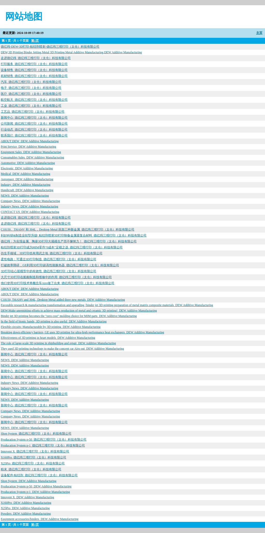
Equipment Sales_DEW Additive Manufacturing (31, 152)
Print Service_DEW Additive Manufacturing (28, 146)
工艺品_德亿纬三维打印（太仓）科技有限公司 (32, 111)
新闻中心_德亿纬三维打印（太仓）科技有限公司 (34, 117)
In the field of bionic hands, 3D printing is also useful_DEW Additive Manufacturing (54, 321)
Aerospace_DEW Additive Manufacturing (27, 179)
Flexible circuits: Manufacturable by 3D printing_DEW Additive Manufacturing (50, 327)
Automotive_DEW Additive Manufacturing (28, 163)
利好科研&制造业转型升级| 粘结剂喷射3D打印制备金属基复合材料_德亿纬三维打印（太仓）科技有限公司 (73, 235)
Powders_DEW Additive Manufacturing (26, 513)
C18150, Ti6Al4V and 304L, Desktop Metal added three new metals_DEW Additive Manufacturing (63, 299)
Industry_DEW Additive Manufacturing (25, 184)
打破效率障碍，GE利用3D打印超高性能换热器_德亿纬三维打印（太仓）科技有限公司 (60, 265)
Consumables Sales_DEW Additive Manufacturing (32, 157)
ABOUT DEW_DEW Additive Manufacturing (29, 141)
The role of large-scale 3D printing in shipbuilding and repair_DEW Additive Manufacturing (58, 343)
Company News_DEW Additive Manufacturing (30, 201)
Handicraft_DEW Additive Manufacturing (27, 190)
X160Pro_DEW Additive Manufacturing (26, 503)
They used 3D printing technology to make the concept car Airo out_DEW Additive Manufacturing (62, 348)
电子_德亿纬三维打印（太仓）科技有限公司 (31, 88)
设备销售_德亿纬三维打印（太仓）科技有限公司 (34, 70)
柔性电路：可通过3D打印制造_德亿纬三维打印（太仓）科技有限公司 (48, 259)
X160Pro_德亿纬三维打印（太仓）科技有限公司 (33, 457)
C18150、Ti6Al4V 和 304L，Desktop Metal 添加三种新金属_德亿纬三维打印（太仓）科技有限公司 (67, 229)
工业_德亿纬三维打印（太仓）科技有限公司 (31, 105)
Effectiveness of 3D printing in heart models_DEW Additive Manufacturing (48, 338)
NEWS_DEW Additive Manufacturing (25, 195)
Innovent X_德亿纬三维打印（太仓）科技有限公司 (35, 451)
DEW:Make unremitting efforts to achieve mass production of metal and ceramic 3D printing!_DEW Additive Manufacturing (79, 310)
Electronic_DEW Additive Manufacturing (27, 168)
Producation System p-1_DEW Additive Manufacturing (35, 492)
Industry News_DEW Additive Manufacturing (29, 206)
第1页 (35, 40)
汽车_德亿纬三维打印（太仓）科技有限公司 (31, 82)
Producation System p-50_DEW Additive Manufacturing (36, 486)
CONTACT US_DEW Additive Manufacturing (30, 212)
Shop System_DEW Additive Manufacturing (28, 481)
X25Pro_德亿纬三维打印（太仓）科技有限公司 (33, 463)
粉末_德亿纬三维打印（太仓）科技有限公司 (31, 469)
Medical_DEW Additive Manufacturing (25, 174)
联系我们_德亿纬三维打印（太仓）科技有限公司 (34, 135)
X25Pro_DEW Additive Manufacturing (25, 508)
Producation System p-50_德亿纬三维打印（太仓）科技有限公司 (43, 439)
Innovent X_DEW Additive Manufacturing (27, 497)
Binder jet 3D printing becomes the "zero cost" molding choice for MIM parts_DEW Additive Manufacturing (69, 316)
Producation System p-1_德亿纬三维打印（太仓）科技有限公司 (43, 445)
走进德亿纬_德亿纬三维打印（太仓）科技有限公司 (36, 58)
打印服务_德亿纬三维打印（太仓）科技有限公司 (34, 64)
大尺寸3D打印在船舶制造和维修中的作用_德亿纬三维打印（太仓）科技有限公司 (56, 277)
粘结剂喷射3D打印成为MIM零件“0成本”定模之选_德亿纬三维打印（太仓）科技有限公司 (62, 247)
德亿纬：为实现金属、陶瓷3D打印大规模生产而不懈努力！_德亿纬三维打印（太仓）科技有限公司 (69, 241)
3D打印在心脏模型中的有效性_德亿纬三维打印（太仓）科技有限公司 (48, 271)
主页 (259, 33)
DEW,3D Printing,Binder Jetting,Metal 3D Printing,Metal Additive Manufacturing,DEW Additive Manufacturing (71, 52)
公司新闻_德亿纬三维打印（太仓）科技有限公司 (34, 123)
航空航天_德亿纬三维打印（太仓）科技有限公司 (34, 100)
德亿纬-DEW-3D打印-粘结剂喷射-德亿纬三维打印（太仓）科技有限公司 (50, 46)
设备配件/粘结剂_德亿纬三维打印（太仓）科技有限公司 (39, 475)
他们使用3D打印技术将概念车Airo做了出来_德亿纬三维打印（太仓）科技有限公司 (57, 283)
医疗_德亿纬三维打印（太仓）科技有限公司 (31, 94)
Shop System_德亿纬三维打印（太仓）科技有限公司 (36, 433)
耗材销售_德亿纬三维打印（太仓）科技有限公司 (34, 76)
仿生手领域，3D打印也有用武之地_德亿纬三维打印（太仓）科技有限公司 (51, 253)
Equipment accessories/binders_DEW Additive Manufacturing (39, 519)
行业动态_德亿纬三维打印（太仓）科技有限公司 (34, 129)
